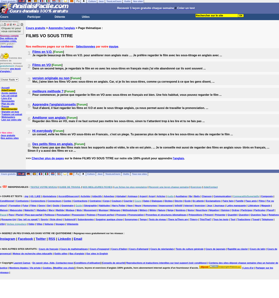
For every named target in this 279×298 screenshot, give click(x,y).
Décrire (179, 201)
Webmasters (8, 117)
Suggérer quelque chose (109, 219)
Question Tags (259, 214)
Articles (161, 196)
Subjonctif (70, 219)
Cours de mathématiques (74, 249)
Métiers (144, 210)
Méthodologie (130, 210)
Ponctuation (63, 214)
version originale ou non (51, 78)
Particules (259, 210)
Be (190, 196)
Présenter (220, 214)
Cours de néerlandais (162, 249)
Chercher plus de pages (48, 158)
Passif (270, 210)
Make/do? (29, 210)
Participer (34, 16)
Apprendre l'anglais (61, 28)
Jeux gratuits (8, 135)
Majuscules (16, 210)
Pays (11, 214)
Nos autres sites (10, 138)
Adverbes (109, 196)
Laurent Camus (22, 263)
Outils (126, 174)
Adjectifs (97, 196)
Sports (44, 219)
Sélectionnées (85, 46)
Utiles (86, 16)
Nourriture (201, 210)
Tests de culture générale (190, 249)
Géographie (90, 205)
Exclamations (213, 201)
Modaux (70, 210)
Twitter (41, 239)
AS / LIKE (35, 196)
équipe (113, 46)
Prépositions (196, 214)
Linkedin (64, 239)
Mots (79, 210)
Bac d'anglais (76, 253)
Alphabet (121, 196)
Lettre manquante (236, 205)
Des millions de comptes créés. (9, 38)
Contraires (95, 201)
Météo (152, 210)
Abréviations (50, 196)
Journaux (219, 205)
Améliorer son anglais (49, 117)
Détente (60, 16)
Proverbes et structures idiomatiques (166, 214)
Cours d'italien (119, 249)
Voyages (60, 224)
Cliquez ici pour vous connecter (11, 30)
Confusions (22, 201)
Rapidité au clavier (237, 249)
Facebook (25, 239)
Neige (170, 210)
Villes (39, 224)
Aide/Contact (8, 90)
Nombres (181, 210)
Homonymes (150, 205)
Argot (152, 196)
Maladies (42, 210)
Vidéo (31, 224)
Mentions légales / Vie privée (25, 267)
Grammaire (67, 205)
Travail (256, 219)
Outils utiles (60, 253)
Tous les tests (220, 219)
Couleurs (117, 201)
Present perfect (106, 214)
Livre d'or (6, 98)
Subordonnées (86, 219)
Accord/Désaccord (68, 196)
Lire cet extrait (9, 95)
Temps (143, 219)
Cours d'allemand (139, 249)
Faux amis (251, 201)
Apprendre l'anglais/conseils (54, 104)
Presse (5, 106)
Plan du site (7, 103)
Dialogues (156, 201)
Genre (41, 205)
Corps (106, 201)
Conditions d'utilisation (87, 263)
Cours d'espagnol (99, 249)
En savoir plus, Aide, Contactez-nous (52, 263)
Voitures (48, 224)
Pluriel (19, 214)
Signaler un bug (10, 111)
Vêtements (72, 224)
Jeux (100, 174)
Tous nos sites (139, 174)
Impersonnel (166, 205)
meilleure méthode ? (48, 91)
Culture (91, 174)
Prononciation (136, 214)
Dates (146, 201)
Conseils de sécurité (113, 263)
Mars (51, 210)
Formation (15, 205)
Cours (4, 16)
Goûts (56, 205)
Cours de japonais (216, 249)
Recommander (9, 109)
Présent (208, 214)
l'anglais (178, 158)
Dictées (168, 201)
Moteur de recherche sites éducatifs (32, 253)
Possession (78, 214)
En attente (198, 201)
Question (244, 214)
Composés (267, 196)
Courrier (128, 201)
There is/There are (178, 219)
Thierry (194, 219)
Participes (246, 210)
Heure (138, 205)
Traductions (243, 219)
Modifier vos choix (64, 267)
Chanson (207, 196)
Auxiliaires (181, 196)
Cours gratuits (35, 28)
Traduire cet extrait (11, 114)
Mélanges (115, 210)
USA (2, 224)
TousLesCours (112, 174)
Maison (4, 210)
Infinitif (178, 205)
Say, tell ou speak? (28, 219)
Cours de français (48, 249)
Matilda (60, 210)
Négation (214, 210)
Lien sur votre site (11, 119)
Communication (222, 196)
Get (49, 205)
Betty (197, 196)
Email (78, 239)
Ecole (188, 201)
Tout (232, 219)
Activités (85, 196)
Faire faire (228, 201)
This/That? (205, 219)
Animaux (133, 196)
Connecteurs (55, 201)
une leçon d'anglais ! (10, 70)
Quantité (232, 214)
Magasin (265, 205)
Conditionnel (7, 201)
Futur (25, 205)
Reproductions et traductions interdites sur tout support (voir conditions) (166, 263)
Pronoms (121, 214)
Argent (143, 196)
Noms (191, 210)
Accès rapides (9, 93)
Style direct (56, 219)
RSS (52, 239)
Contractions (80, 201)
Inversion (200, 205)
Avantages (6, 46)
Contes (67, 201)
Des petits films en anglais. (52, 144)
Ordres (235, 210)
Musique (103, 210)
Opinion (225, 210)
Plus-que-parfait (34, 214)
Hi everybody (42, 131)
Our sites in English (97, 253)
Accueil (5, 87)
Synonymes (131, 219)
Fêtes (33, 205)
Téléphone (267, 219)
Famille (240, 201)
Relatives (274, 214)
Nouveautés (8, 101)
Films (262, 201)
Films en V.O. (42, 52)
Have (130, 205)
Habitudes (104, 205)
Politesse (49, 214)
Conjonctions (38, 201)
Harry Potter (118, 205)
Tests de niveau (157, 219)
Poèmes (91, 214)
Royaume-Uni (8, 219)
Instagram (7, 239)
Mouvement (90, 210)
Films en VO (41, 65)
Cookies (47, 267)
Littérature (253, 205)
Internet (188, 205)
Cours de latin (257, 249)
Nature (161, 210)
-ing (26, 196)
